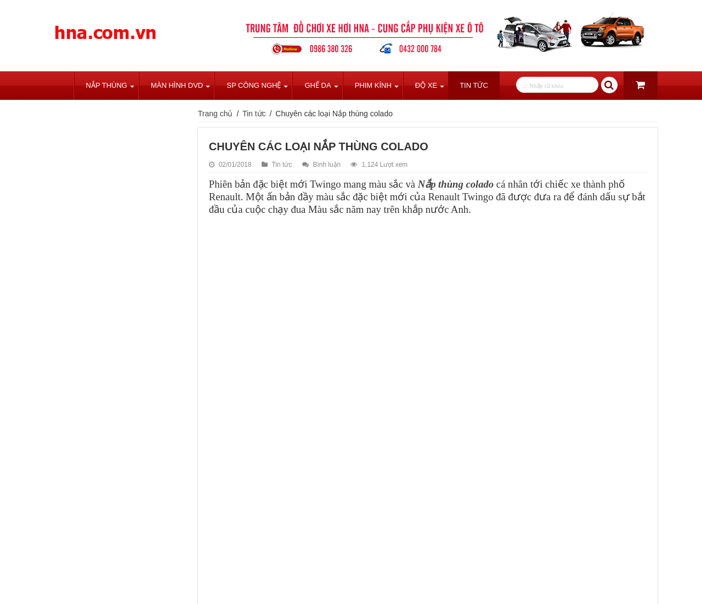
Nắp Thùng (106, 85)
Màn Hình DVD (177, 85)
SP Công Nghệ (254, 85)
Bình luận (327, 164)
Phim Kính (373, 85)
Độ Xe (426, 85)
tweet (243, 573)
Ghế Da (317, 85)
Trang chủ (59, 85)
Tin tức (474, 85)
